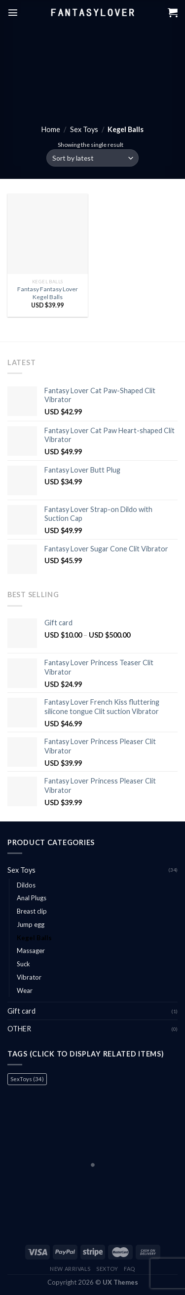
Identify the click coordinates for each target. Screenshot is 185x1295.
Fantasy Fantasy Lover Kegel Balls (47, 293)
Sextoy (107, 1268)
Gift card (21, 1011)
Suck (23, 964)
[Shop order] (92, 158)
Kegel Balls (34, 938)
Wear (25, 990)
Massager (31, 950)
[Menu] (12, 12)
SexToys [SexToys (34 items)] (27, 1079)
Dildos (26, 885)
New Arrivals (70, 1268)
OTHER (19, 1028)
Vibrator (29, 977)
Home (50, 129)
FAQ (129, 1268)
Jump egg (30, 924)
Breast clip (32, 911)
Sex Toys (84, 129)
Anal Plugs (31, 898)
